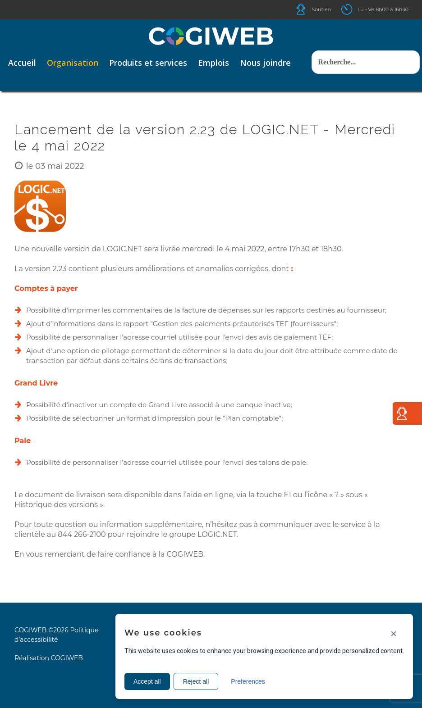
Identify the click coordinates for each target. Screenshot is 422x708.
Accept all (147, 681)
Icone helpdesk (309, 9)
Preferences (248, 681)
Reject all (196, 681)
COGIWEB (67, 658)
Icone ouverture (355, 9)
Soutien (321, 9)
